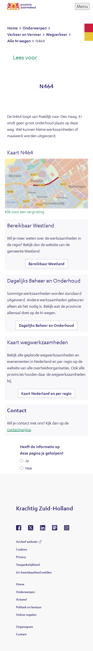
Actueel (21, 599)
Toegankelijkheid (28, 564)
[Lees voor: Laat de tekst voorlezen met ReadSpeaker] (22, 58)
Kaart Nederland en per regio (46, 393)
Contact (21, 634)
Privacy (21, 557)
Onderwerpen (25, 592)
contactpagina (19, 429)
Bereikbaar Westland (46, 263)
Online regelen (26, 614)
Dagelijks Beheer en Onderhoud (46, 325)
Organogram (24, 626)
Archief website (27, 541)
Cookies (21, 549)
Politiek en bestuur (29, 607)
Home (20, 584)
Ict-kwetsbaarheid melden (34, 572)
